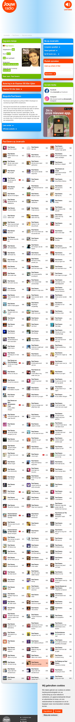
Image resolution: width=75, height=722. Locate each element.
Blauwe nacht (35, 194)
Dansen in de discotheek (35, 224)
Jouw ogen (35, 455)
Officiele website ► (10, 129)
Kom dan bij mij (59, 462)
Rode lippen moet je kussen (61, 580)
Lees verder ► (8, 125)
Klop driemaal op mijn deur (36, 462)
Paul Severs (15, 35)
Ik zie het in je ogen (37, 395)
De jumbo (35, 239)
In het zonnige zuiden (35, 416)
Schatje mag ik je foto (13, 595)
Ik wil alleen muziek (13, 388)
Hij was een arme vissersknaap (60, 332)
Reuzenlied (11, 580)
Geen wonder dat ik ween (13, 297)
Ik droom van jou (36, 354)
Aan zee (35, 148)
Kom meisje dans (60, 470)
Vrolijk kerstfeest (37, 642)
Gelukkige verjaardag (35, 304)
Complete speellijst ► (52, 47)
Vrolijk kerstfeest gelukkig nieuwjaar (61, 641)
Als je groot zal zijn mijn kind (36, 171)
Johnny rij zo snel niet (13, 455)
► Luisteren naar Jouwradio (25, 718)
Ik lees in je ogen (60, 372)
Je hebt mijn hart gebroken (60, 432)
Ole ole (58, 558)
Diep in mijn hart (13, 260)
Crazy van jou (35, 209)
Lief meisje (11, 492)
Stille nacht (12, 602)
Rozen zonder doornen (35, 588)
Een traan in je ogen (61, 274)
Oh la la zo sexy (12, 552)
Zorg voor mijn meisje (59, 678)
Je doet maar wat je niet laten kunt (61, 424)
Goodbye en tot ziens (59, 304)
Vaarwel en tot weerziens (12, 626)
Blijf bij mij (58, 194)
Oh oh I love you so (13, 558)
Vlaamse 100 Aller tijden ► (12, 89)
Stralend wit (58, 602)
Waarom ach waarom (11, 649)
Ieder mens (11, 347)
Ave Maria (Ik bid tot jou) (37, 187)
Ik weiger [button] (58, 711)
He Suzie (11, 319)
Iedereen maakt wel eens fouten (37, 347)
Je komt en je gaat (13, 440)
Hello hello (58, 319)
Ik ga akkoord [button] (48, 711)
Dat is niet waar (59, 231)
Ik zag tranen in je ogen (60, 388)
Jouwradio (6, 35)
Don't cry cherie (12, 267)
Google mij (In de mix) (13, 312)
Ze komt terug (59, 656)
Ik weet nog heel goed (36, 381)
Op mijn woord (12, 573)
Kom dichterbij (12, 470)
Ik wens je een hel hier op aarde (60, 381)
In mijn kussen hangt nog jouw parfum (59, 416)
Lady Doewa (58, 477)
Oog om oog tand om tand (60, 565)
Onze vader (35, 565)
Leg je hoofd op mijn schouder (36, 485)
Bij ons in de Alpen (13, 194)
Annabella (11, 187)
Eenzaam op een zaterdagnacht (60, 281)
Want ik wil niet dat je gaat (60, 649)
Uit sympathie (59, 616)
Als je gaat (11, 171)
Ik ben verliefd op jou (60, 347)
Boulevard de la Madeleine (12, 201)
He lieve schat (59, 312)
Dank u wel (11, 216)
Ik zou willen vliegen (61, 395)
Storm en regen (36, 602)
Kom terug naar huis (36, 477)
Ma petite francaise (13, 506)
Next (72, 11)
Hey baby (58, 325)
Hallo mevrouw (35, 312)
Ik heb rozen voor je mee (61, 363)
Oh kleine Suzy (59, 546)
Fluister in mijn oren (37, 289)
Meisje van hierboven (35, 515)
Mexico (35, 524)
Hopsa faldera (35, 339)
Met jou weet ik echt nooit (14, 524)
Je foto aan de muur (37, 432)
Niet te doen (35, 539)
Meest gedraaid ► (51, 50)
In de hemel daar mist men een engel (61, 405)
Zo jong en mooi (60, 670)
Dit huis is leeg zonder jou (35, 260)
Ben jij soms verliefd (58, 187)
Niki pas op (58, 539)
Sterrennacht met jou (60, 595)
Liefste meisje (35, 492)
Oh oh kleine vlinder (37, 558)
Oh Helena (35, 546)
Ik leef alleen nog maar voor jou (36, 372)
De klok (58, 239)
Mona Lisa (58, 524)
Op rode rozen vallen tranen (35, 573)
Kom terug (11, 477)
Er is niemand (12, 289)
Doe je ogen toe (60, 260)
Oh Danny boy (12, 546)
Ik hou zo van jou (13, 372)
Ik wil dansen (35, 388)
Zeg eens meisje (36, 663)
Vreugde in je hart (60, 634)
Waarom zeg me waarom (36, 649)
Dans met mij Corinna (59, 216)
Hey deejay (35, 332)
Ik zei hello (11, 395)
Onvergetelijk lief (13, 565)
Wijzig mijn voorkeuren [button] (51, 715)
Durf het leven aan (36, 267)
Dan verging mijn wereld (60, 209)
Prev (2, 11)
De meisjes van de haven (36, 246)
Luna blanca (58, 498)
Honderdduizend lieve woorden (13, 339)
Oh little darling (35, 552)
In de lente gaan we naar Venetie (13, 416)
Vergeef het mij (36, 634)
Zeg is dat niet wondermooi (12, 670)
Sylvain (11, 608)
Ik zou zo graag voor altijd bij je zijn (37, 405)
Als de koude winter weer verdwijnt (61, 155)
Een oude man (12, 274)
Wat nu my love (12, 656)
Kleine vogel (11, 462)
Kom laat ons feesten (35, 470)
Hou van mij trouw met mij (60, 339)
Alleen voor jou (35, 155)
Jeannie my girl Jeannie (36, 440)
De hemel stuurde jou (13, 239)
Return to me (59, 573)
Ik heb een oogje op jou (61, 354)
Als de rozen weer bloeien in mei (13, 163)
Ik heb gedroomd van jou (36, 363)
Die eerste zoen (36, 253)
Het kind (35, 325)
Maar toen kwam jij (36, 506)
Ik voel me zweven (13, 381)
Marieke (12, 515)
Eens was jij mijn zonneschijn (36, 281)
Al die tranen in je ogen (13, 155)
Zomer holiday (35, 678)
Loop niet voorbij (13, 498)
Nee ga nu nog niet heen (60, 531)
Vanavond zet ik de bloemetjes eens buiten (37, 625)
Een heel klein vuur (61, 267)
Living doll (58, 492)
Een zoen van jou (13, 282)
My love (35, 531)
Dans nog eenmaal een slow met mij (13, 224)
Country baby (12, 209)
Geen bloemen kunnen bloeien (60, 289)
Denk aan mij (11, 253)
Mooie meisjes (12, 531)
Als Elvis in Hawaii (60, 163)
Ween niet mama (36, 656)
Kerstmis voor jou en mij (60, 455)
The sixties (35, 608)
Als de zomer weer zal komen (36, 163)
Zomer (11, 678)
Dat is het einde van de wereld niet (37, 231)
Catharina (35, 201)
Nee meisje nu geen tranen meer (14, 539)
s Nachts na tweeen (61, 588)
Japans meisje (35, 425)
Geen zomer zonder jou (61, 297)
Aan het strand (12, 148)
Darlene (58, 224)
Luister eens (35, 498)
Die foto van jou (60, 253)
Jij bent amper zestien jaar (59, 440)
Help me (11, 325)
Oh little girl (58, 552)
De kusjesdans (12, 247)
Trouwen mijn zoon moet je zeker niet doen (13, 616)
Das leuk (11, 231)
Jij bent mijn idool (36, 447)
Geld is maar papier (13, 304)
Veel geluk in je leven (12, 634)
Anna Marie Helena (60, 180)
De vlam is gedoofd (61, 247)
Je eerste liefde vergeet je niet (12, 432)
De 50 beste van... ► (52, 54)
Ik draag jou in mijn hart (13, 354)
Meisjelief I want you (61, 515)
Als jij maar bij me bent (12, 180)
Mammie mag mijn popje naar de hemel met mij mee (61, 506)
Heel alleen (35, 319)
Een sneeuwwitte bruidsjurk (36, 274)
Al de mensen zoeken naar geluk (60, 148)
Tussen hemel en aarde (36, 616)
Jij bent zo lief (59, 447)
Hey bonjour (11, 332)
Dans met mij (35, 216)
